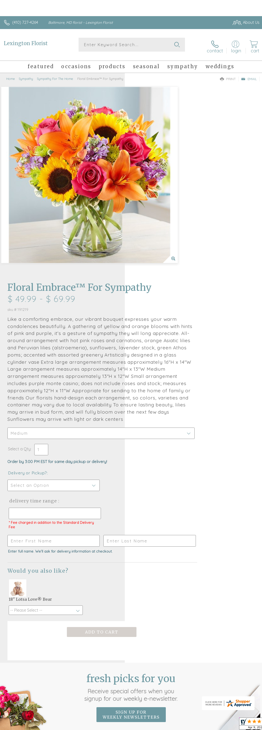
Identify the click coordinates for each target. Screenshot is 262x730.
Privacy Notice (175, 695)
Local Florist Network (210, 695)
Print (228, 76)
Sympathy (26, 76)
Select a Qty (144, 309)
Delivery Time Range (157, 361)
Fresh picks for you (131, 548)
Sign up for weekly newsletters (131, 575)
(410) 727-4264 (25, 22)
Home (10, 76)
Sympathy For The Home (55, 76)
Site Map (241, 695)
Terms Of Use (145, 695)
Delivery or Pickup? (152, 333)
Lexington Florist (26, 43)
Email (249, 76)
